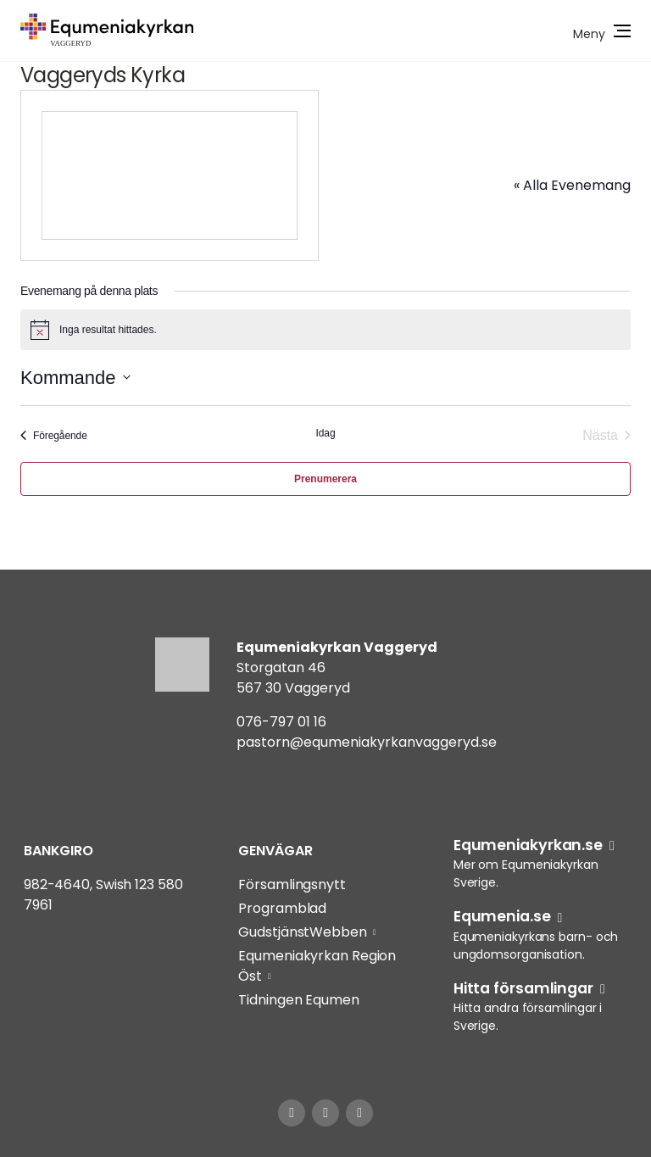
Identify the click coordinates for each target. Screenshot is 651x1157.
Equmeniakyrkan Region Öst (317, 966)
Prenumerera (325, 479)
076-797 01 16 (281, 721)
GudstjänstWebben (302, 932)
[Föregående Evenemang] (53, 435)
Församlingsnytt (292, 884)
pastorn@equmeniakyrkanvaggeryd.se (366, 742)
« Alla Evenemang (572, 185)
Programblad (282, 908)
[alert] (325, 329)
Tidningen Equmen (298, 1000)
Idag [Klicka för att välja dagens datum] (326, 433)
